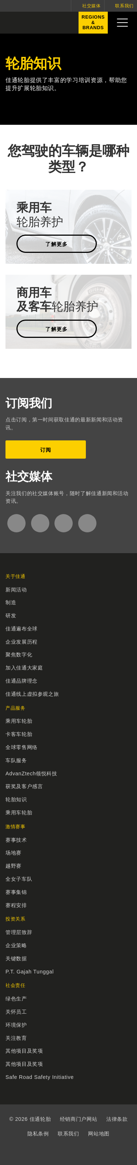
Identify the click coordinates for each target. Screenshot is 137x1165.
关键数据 (16, 958)
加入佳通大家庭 (24, 668)
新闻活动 (16, 590)
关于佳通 (15, 576)
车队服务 (16, 760)
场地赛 (13, 853)
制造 (10, 602)
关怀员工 (16, 1012)
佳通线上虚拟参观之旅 (32, 694)
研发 (10, 615)
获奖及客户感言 (24, 786)
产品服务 (15, 708)
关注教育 (16, 1038)
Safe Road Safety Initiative (39, 1077)
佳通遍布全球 (21, 629)
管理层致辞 (18, 932)
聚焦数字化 (18, 654)
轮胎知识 (16, 799)
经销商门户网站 (78, 1119)
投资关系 (15, 919)
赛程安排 (16, 905)
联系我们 (124, 5)
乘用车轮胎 (18, 721)
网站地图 (99, 1134)
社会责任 (15, 985)
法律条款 (117, 1119)
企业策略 (16, 945)
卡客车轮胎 (18, 734)
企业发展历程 (21, 642)
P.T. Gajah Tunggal (29, 972)
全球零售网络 (21, 747)
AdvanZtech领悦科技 (31, 773)
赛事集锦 (16, 892)
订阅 (46, 450)
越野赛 (13, 866)
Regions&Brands (92, 24)
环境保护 (16, 1025)
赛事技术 (16, 840)
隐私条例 (38, 1134)
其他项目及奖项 (24, 1051)
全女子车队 (18, 879)
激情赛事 (15, 826)
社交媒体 (91, 5)
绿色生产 (16, 999)
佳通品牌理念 (21, 681)
